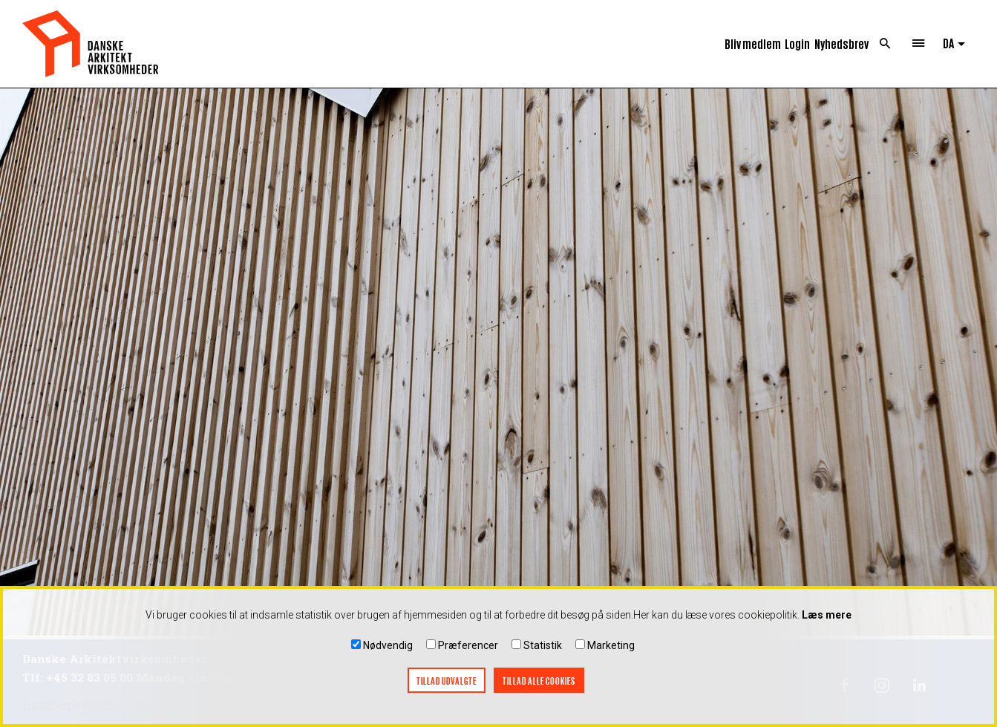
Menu (918, 43)
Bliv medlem (753, 43)
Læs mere (826, 619)
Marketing (611, 649)
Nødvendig (388, 649)
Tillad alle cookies (539, 684)
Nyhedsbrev (841, 43)
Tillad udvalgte (446, 684)
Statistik (542, 649)
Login (797, 43)
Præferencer (468, 649)
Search (885, 43)
